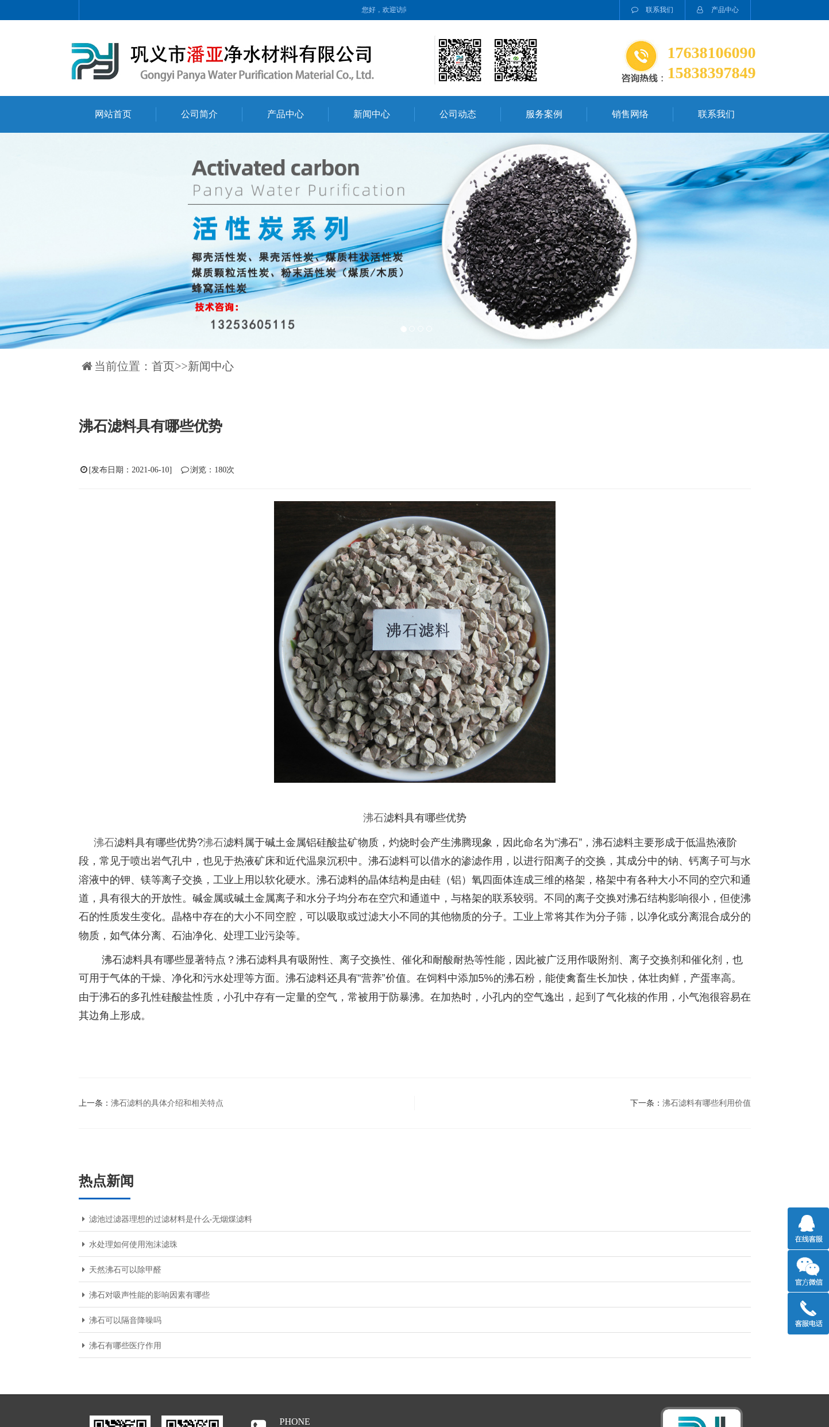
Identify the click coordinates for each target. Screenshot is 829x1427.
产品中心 (718, 10)
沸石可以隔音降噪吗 (120, 1320)
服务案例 (544, 114)
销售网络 (630, 114)
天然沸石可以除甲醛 (120, 1270)
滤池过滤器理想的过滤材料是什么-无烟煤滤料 (166, 1219)
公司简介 (199, 114)
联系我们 (652, 10)
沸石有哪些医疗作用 (120, 1345)
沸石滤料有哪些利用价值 (706, 1103)
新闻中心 (371, 114)
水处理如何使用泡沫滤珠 (128, 1244)
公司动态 (457, 114)
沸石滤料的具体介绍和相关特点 (167, 1103)
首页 (163, 366)
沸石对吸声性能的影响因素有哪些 (144, 1295)
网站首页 (113, 114)
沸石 (373, 818)
